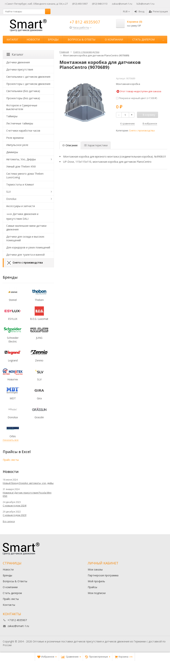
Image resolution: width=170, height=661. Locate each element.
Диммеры (12, 152)
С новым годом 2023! (14, 515)
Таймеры (11, 116)
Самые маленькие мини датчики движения (26, 227)
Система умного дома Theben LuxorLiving (25, 175)
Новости (33, 39)
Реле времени (15, 137)
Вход (139, 11)
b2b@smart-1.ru (145, 3)
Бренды (53, 39)
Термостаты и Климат (20, 184)
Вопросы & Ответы (81, 39)
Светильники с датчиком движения (28, 76)
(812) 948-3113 (99, 3)
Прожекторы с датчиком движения (28, 84)
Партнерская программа (103, 575)
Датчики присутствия (19, 69)
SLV (8, 191)
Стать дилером (143, 39)
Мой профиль (96, 581)
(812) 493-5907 (80, 3)
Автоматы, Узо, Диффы (21, 159)
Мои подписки (97, 593)
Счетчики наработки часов (23, 130)
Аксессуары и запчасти (20, 206)
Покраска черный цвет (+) (136, 98)
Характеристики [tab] (96, 145)
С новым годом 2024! (14, 505)
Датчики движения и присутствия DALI (22, 215)
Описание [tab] (70, 145)
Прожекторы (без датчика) (23, 98)
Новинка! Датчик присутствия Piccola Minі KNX (27, 494)
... (163, 39)
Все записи (9, 521)
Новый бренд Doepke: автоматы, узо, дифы (28, 483)
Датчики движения (18, 62)
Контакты (9, 605)
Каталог (12, 39)
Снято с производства (142, 130)
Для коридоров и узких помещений (28, 247)
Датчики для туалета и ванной (25, 254)
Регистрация (158, 11)
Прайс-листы (11, 460)
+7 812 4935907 (85, 22)
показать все (11, 440)
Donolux (11, 199)
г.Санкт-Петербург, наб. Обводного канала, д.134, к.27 (36, 3)
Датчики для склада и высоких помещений (25, 238)
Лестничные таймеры (19, 123)
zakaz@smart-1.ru (122, 3)
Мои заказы (95, 569)
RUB (126, 11)
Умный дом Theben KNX (21, 166)
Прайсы (92, 587)
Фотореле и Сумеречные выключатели (21, 107)
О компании (114, 39)
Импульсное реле (17, 145)
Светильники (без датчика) (23, 91)
